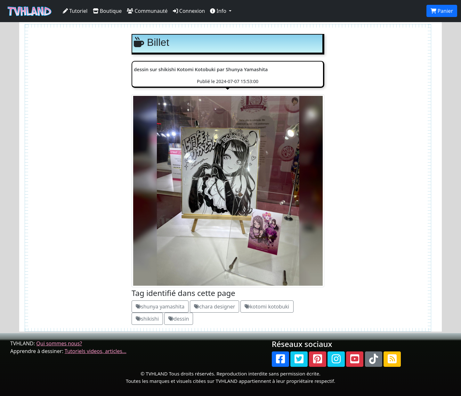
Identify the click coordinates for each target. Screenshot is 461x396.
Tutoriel (75, 10)
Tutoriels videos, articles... (95, 351)
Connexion (189, 10)
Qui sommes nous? (59, 343)
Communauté (147, 10)
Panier (442, 10)
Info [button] (219, 10)
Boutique (107, 10)
